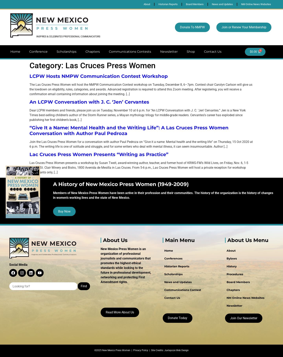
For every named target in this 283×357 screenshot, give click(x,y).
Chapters (92, 51)
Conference (38, 51)
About (231, 250)
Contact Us (212, 51)
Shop (191, 51)
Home (15, 51)
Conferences (173, 258)
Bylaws (232, 258)
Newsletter (169, 51)
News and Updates (178, 282)
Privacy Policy (140, 350)
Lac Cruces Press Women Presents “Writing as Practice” (98, 154)
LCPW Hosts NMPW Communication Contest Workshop (98, 76)
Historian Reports (176, 266)
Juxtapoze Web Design (176, 350)
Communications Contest (182, 290)
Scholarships (66, 51)
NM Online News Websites (245, 298)
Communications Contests (130, 51)
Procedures (235, 274)
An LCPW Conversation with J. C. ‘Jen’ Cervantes (89, 102)
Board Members (238, 282)
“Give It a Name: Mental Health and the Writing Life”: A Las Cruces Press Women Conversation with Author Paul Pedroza (129, 130)
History (232, 266)
